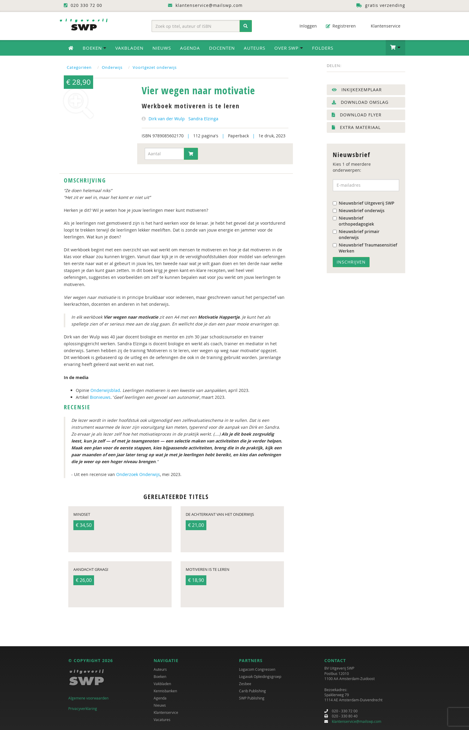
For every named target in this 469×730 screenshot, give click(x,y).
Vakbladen (129, 48)
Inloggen (305, 26)
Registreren (341, 26)
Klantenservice (382, 26)
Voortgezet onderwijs (155, 67)
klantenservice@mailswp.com (356, 721)
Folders (322, 48)
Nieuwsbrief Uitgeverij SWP (363, 203)
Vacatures (162, 719)
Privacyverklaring (82, 708)
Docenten (222, 48)
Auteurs (254, 48)
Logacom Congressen (257, 669)
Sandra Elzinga (203, 118)
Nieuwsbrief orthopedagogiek (353, 221)
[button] (395, 47)
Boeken (160, 676)
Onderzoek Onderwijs (138, 474)
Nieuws (161, 48)
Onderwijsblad (105, 390)
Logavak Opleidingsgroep (260, 676)
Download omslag (360, 102)
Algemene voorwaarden (88, 698)
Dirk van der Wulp (167, 118)
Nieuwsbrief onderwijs (359, 210)
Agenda (190, 48)
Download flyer (357, 115)
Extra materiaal (356, 127)
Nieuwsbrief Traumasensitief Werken (365, 248)
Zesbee (245, 683)
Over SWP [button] (288, 48)
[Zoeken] (246, 26)
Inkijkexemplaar (357, 89)
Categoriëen (79, 67)
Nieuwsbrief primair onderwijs (356, 234)
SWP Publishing (251, 698)
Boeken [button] (94, 48)
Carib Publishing (252, 690)
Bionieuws (100, 397)
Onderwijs (112, 67)
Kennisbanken (165, 690)
